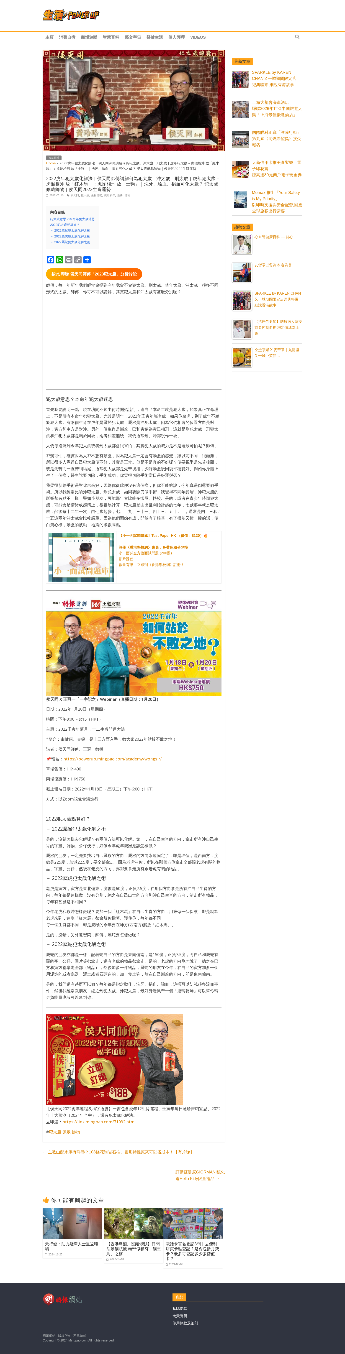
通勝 (120, 195)
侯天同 (75, 195)
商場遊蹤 (89, 37)
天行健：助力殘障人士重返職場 (71, 1246)
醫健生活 (155, 37)
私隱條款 (179, 1308)
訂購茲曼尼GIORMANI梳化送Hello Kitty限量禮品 (200, 1175)
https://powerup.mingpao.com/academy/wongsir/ (112, 759)
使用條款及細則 (185, 1323)
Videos (198, 37)
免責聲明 (179, 1316)
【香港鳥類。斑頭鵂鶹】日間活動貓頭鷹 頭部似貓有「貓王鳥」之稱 (133, 1248)
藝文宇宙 (133, 37)
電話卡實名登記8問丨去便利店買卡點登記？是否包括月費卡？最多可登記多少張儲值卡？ (192, 1251)
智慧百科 (111, 37)
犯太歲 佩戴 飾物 (64, 1132)
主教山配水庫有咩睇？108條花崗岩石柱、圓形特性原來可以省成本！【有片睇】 (118, 1152)
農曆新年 (109, 195)
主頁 (49, 37)
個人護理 (176, 37)
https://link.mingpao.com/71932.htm (98, 1122)
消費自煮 (67, 37)
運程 (127, 195)
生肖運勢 (96, 195)
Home (51, 163)
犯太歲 (85, 195)
